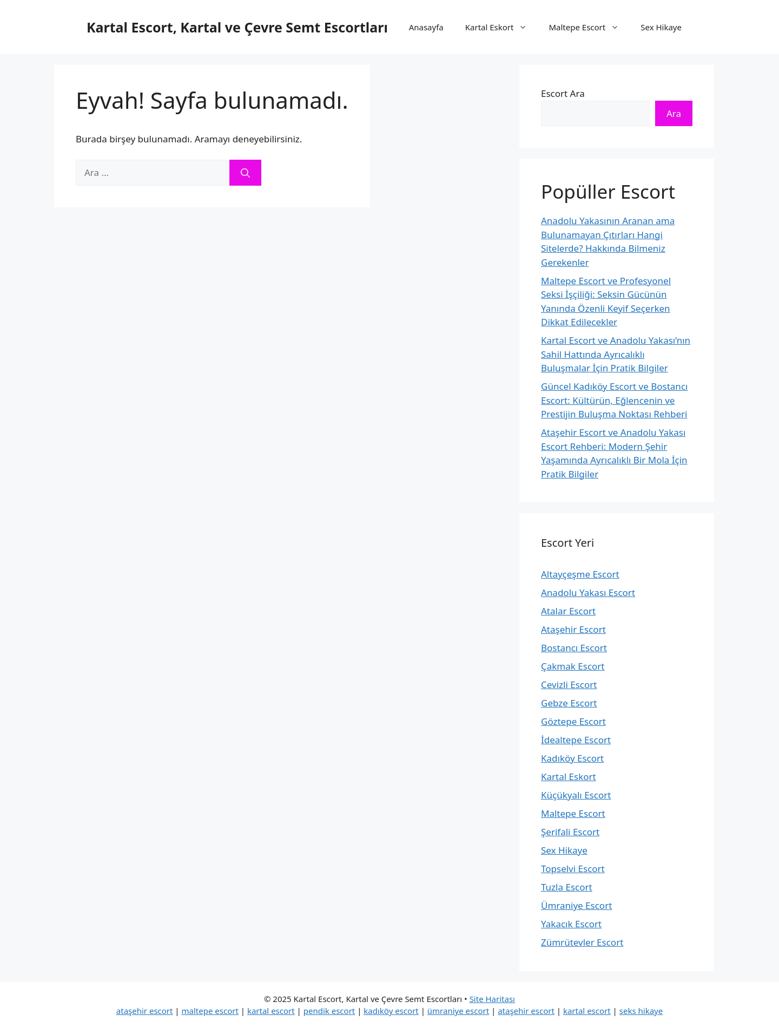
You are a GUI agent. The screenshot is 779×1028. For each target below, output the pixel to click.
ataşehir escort (144, 1010)
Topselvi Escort (573, 868)
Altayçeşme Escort (580, 574)
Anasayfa (426, 27)
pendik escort (329, 1010)
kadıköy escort (391, 1010)
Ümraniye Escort (576, 905)
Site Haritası (492, 998)
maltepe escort (210, 1010)
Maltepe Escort (589, 27)
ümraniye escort (458, 1010)
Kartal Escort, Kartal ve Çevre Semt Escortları (237, 27)
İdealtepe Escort (576, 740)
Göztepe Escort (573, 721)
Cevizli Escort (569, 684)
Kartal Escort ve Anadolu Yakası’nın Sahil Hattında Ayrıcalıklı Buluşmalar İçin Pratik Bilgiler (615, 354)
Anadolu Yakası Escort (588, 592)
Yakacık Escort (571, 924)
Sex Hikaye (661, 27)
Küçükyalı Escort (576, 795)
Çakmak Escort (573, 666)
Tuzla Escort (566, 887)
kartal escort (271, 1010)
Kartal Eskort (501, 27)
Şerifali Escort (570, 832)
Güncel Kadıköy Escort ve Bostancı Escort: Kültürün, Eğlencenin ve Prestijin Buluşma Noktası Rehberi (614, 400)
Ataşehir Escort (573, 629)
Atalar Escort (568, 611)
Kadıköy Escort (572, 758)
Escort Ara (563, 93)
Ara (673, 113)
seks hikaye (641, 1010)
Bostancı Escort (574, 647)
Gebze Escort (569, 703)
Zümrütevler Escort (582, 942)
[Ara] (245, 173)
